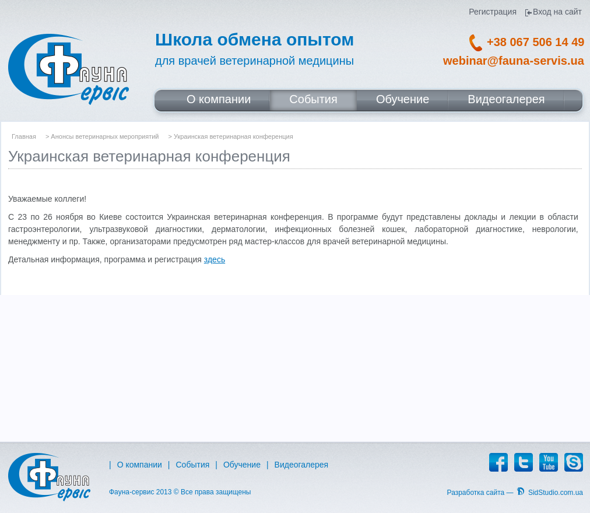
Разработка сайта (476, 493)
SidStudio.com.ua (555, 493)
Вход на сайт (557, 12)
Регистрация (493, 12)
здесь (214, 259)
